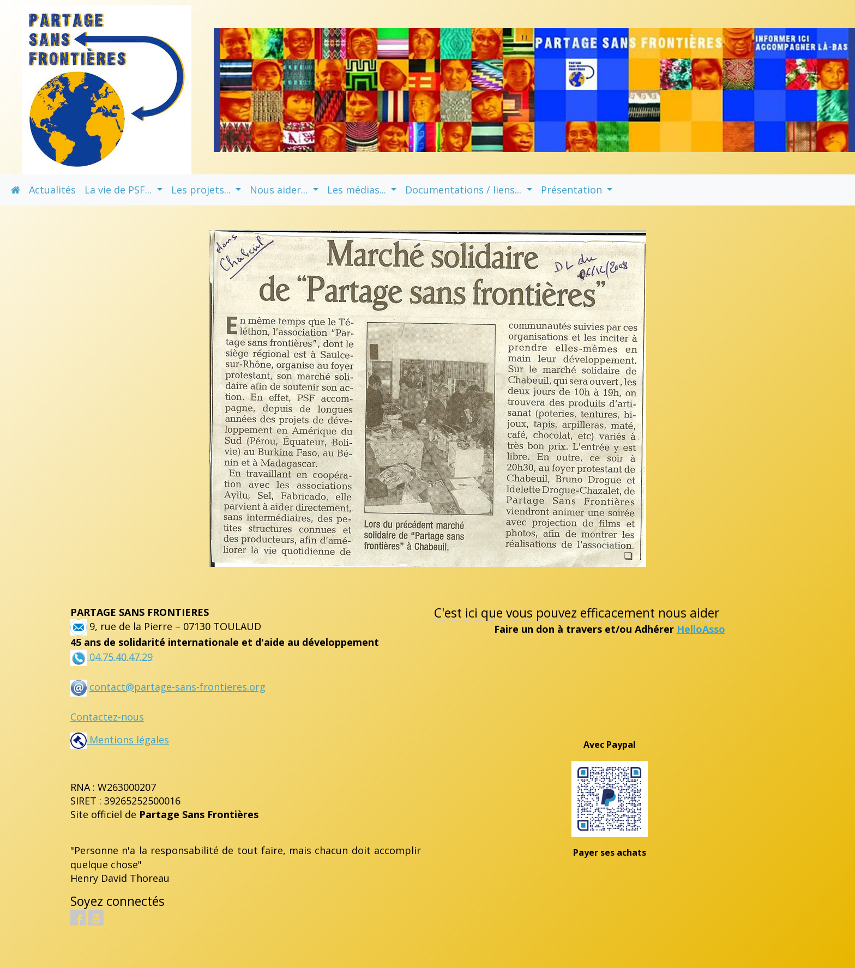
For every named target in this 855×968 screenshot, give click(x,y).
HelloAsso (701, 629)
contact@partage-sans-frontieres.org (177, 686)
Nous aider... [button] (280, 189)
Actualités (52, 189)
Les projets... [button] (202, 189)
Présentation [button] (573, 189)
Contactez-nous (107, 716)
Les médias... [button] (358, 189)
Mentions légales (119, 739)
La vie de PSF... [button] (119, 189)
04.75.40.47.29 (120, 656)
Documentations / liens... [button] (464, 189)
